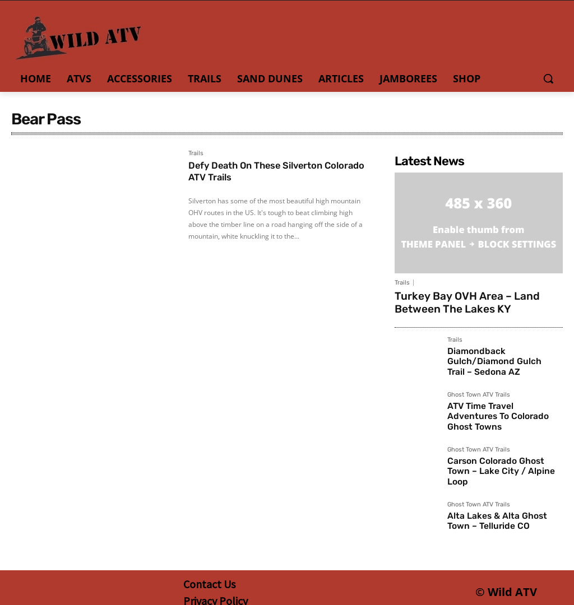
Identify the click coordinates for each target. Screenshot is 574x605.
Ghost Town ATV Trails (478, 390)
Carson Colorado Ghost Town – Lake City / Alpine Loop (504, 460)
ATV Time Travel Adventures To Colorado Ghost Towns (500, 405)
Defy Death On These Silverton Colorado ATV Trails (262, 171)
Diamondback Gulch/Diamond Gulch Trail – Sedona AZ (505, 350)
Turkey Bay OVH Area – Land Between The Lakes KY (476, 300)
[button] (548, 78)
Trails (195, 153)
